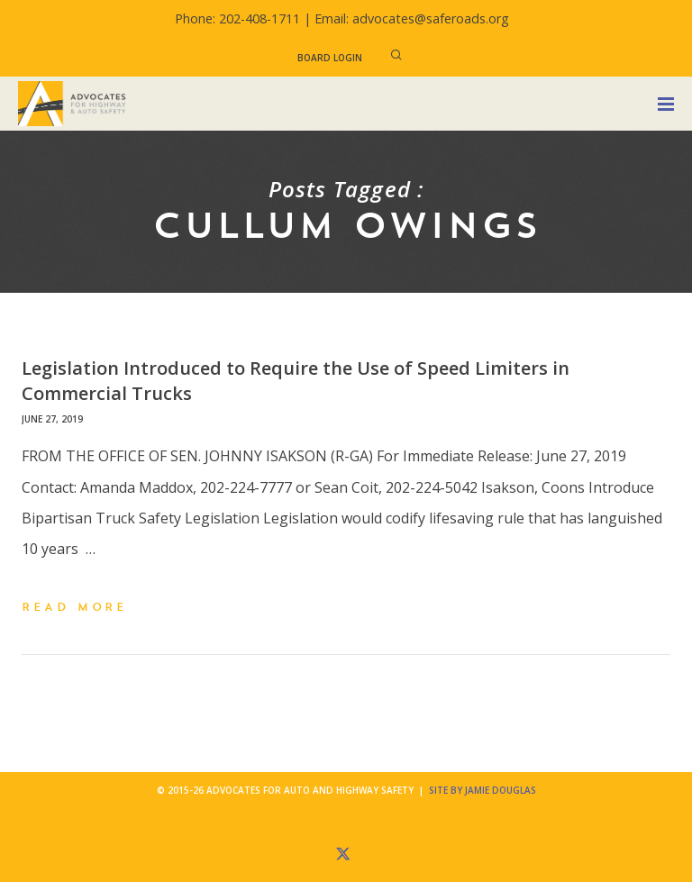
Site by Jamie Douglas (482, 790)
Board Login (329, 57)
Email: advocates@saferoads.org (411, 18)
